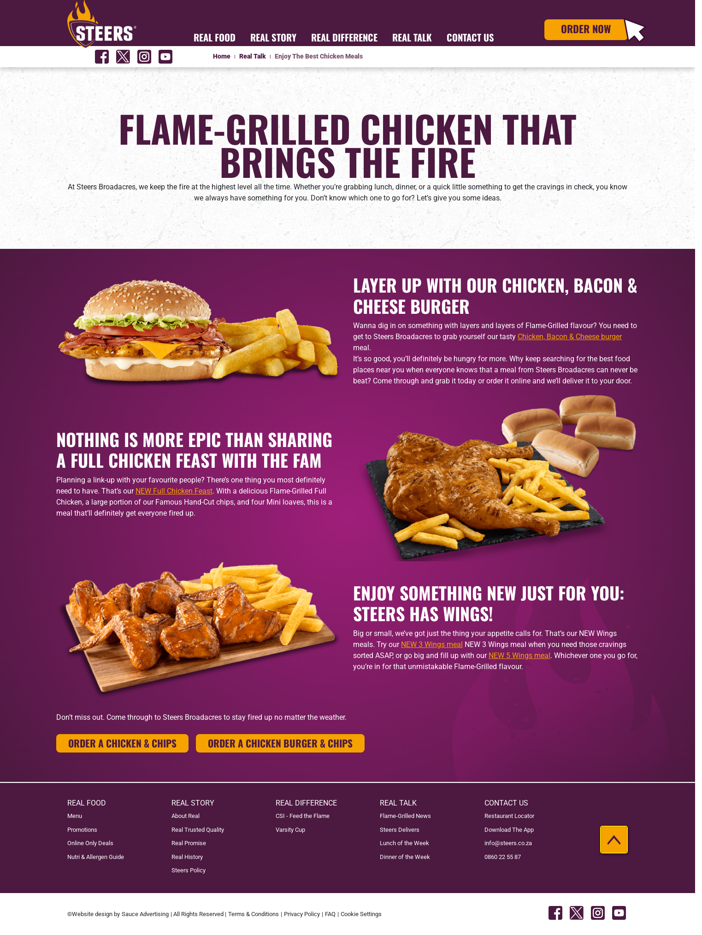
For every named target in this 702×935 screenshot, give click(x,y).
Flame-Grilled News (405, 815)
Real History (187, 856)
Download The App (509, 829)
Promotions (82, 829)
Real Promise (188, 843)
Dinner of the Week (405, 856)
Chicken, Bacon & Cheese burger (570, 336)
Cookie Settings (361, 914)
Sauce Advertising (145, 914)
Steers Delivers (399, 829)
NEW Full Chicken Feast (174, 491)
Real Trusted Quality (197, 829)
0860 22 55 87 (502, 856)
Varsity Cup (290, 829)
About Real (185, 815)
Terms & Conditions (253, 914)
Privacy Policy (302, 914)
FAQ (330, 914)
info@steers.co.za (508, 843)
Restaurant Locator (509, 815)
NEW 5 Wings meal (519, 655)
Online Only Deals (90, 843)
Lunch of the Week (404, 843)
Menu (74, 815)
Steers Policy (188, 870)
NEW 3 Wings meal (432, 644)
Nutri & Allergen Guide (95, 856)
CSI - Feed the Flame (303, 815)
